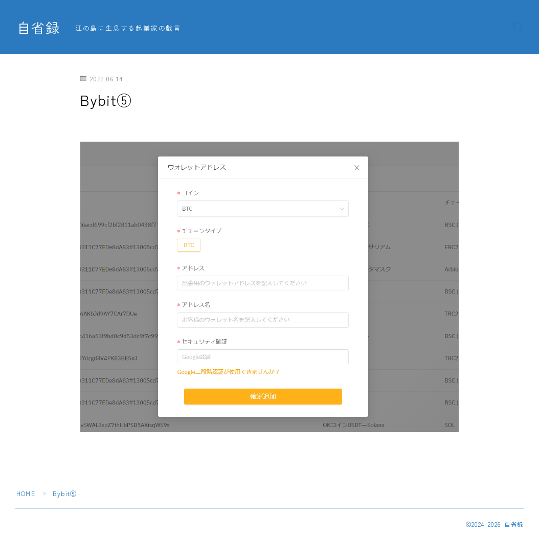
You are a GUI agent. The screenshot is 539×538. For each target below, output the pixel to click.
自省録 (38, 27)
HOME (25, 493)
